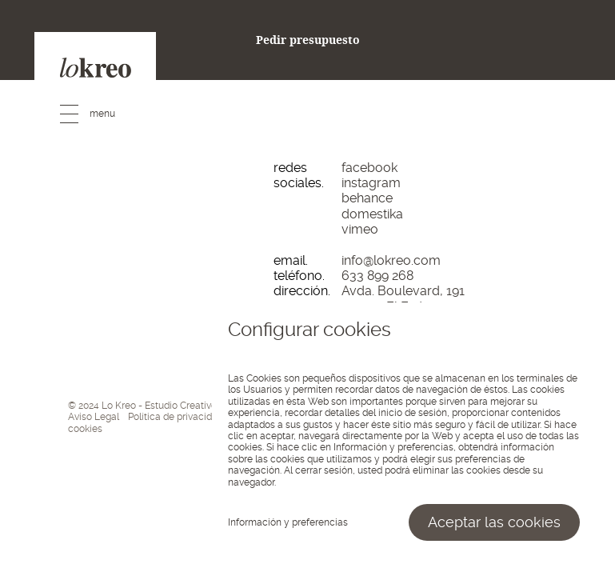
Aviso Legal (93, 416)
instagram (371, 182)
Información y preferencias (288, 522)
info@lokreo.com (391, 260)
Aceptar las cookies (494, 522)
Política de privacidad (175, 416)
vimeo (359, 229)
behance (367, 198)
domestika (372, 214)
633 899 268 (377, 275)
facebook (369, 167)
